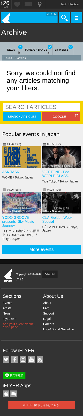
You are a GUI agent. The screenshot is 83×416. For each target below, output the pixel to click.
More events (41, 249)
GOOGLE (59, 116)
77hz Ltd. (49, 274)
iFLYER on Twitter (6, 359)
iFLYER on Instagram (23, 359)
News (6, 313)
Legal (46, 318)
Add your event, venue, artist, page (19, 325)
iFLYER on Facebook (14, 359)
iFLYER (8, 275)
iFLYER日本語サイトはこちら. (41, 405)
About (47, 303)
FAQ (46, 308)
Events (7, 303)
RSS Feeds (40, 359)
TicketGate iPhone (13, 393)
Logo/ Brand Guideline (58, 329)
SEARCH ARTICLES (22, 116)
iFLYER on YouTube (31, 359)
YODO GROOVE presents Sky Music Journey (18, 221)
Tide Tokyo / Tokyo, (60, 181)
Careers (48, 324)
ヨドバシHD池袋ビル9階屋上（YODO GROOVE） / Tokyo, (20, 235)
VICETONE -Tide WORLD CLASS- (55, 174)
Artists (7, 308)
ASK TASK (10, 172)
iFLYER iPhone (6, 393)
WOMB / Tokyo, (17, 177)
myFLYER (10, 318)
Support (48, 313)
